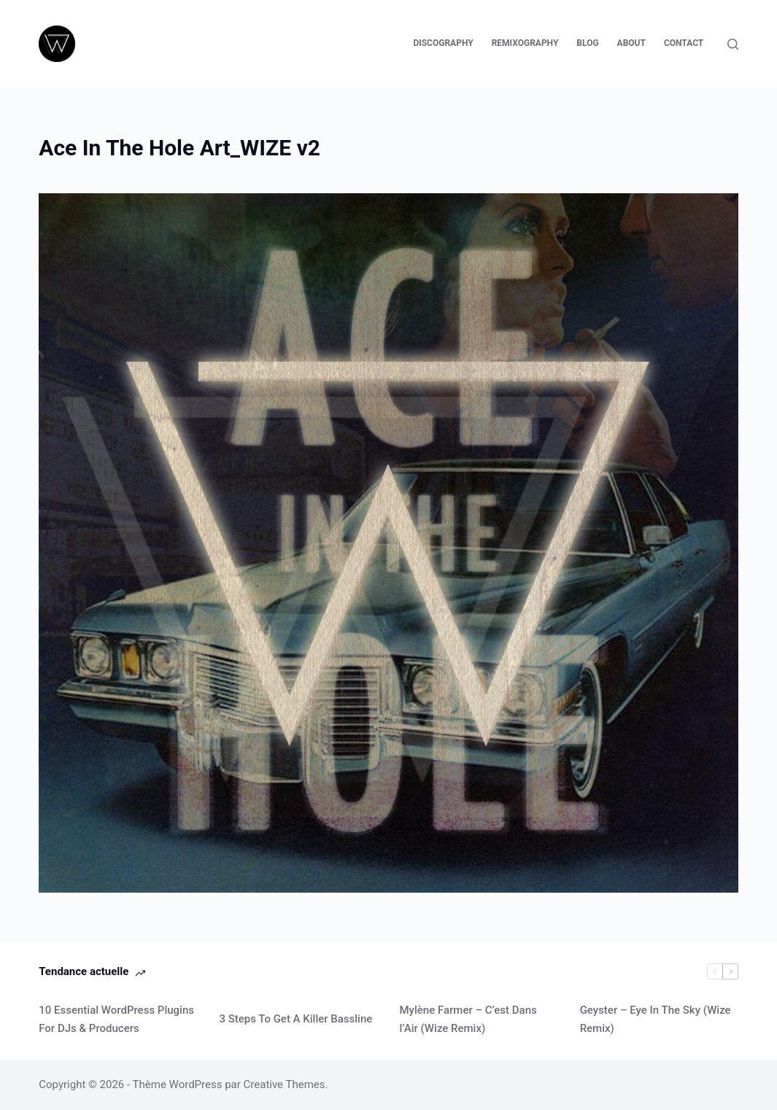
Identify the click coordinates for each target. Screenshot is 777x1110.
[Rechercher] (732, 44)
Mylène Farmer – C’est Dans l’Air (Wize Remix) (468, 1019)
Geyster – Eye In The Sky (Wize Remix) (655, 1019)
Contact (683, 43)
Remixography (525, 43)
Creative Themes (284, 1084)
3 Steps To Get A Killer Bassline (295, 1018)
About (631, 43)
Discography (443, 43)
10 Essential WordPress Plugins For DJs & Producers (116, 1019)
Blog (587, 43)
